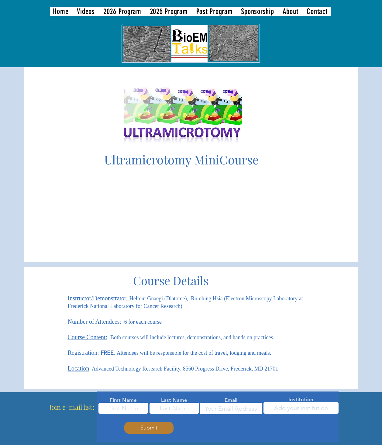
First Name (123, 400)
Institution (300, 399)
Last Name (174, 400)
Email (231, 400)
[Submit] (149, 428)
